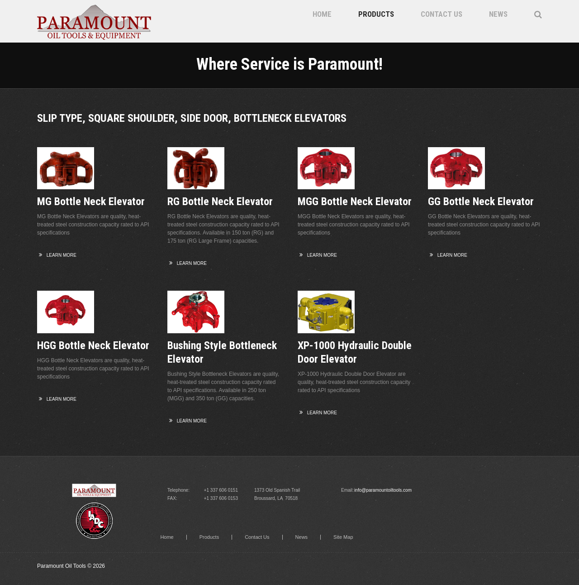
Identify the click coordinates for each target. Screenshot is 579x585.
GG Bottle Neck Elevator (481, 201)
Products (376, 14)
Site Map (343, 537)
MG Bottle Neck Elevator (91, 201)
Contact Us (441, 14)
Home (322, 14)
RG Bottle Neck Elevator (220, 201)
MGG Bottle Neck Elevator (355, 201)
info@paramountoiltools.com (383, 490)
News (498, 14)
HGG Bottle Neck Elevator (93, 345)
